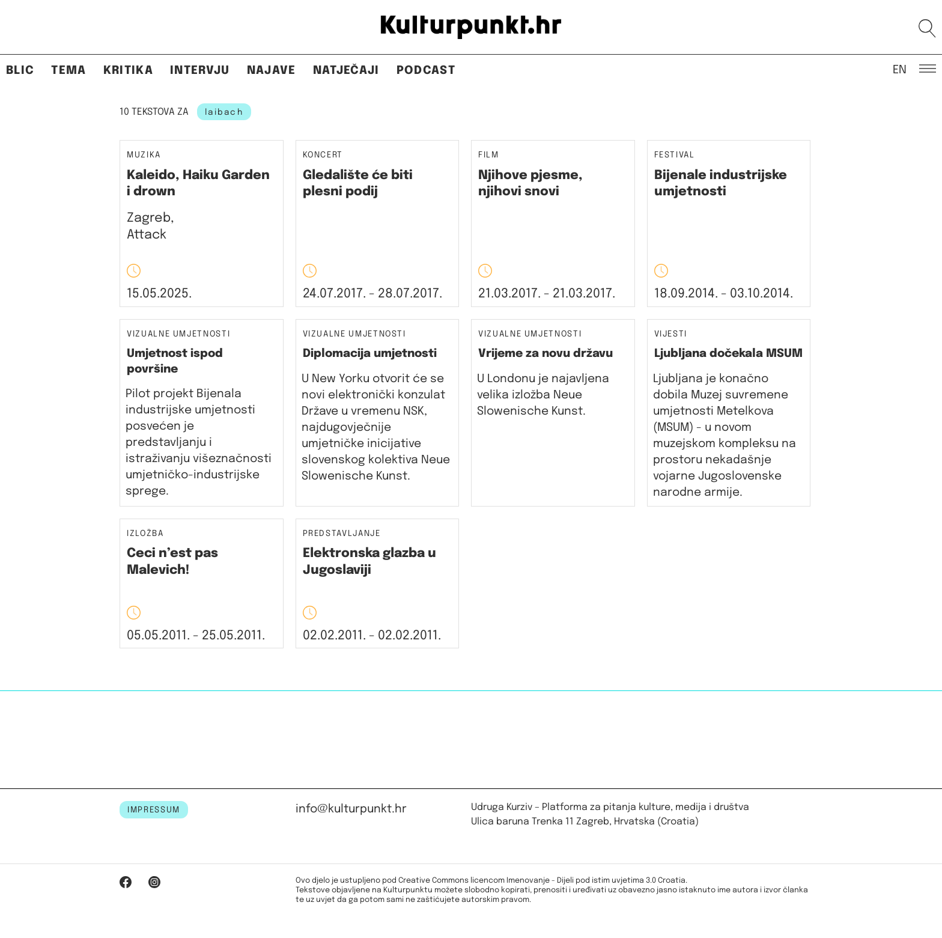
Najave (271, 70)
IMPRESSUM (153, 810)
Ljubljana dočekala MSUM (728, 353)
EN (900, 69)
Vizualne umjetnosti (178, 334)
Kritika (128, 70)
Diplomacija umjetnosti (370, 353)
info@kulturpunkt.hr (351, 809)
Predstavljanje (342, 534)
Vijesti (671, 334)
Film (488, 155)
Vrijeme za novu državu (545, 353)
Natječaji (346, 70)
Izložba (145, 534)
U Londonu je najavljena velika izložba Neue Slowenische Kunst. (543, 395)
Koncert (323, 155)
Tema (68, 70)
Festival (674, 155)
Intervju (200, 70)
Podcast (426, 70)
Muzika (144, 155)
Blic (20, 70)
